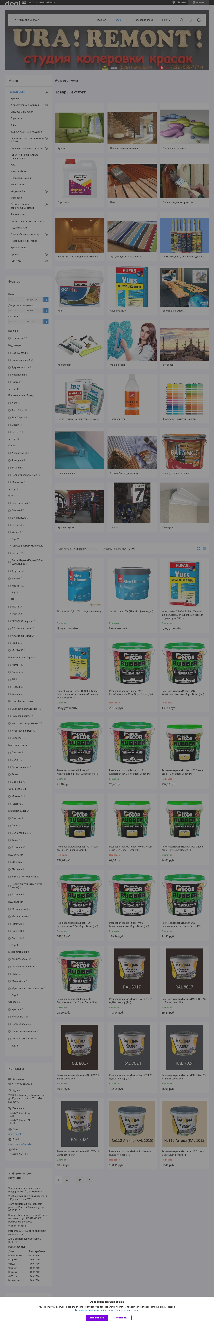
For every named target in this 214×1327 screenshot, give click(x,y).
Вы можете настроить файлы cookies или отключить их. (106, 1310)
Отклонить (121, 1317)
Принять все (97, 1317)
